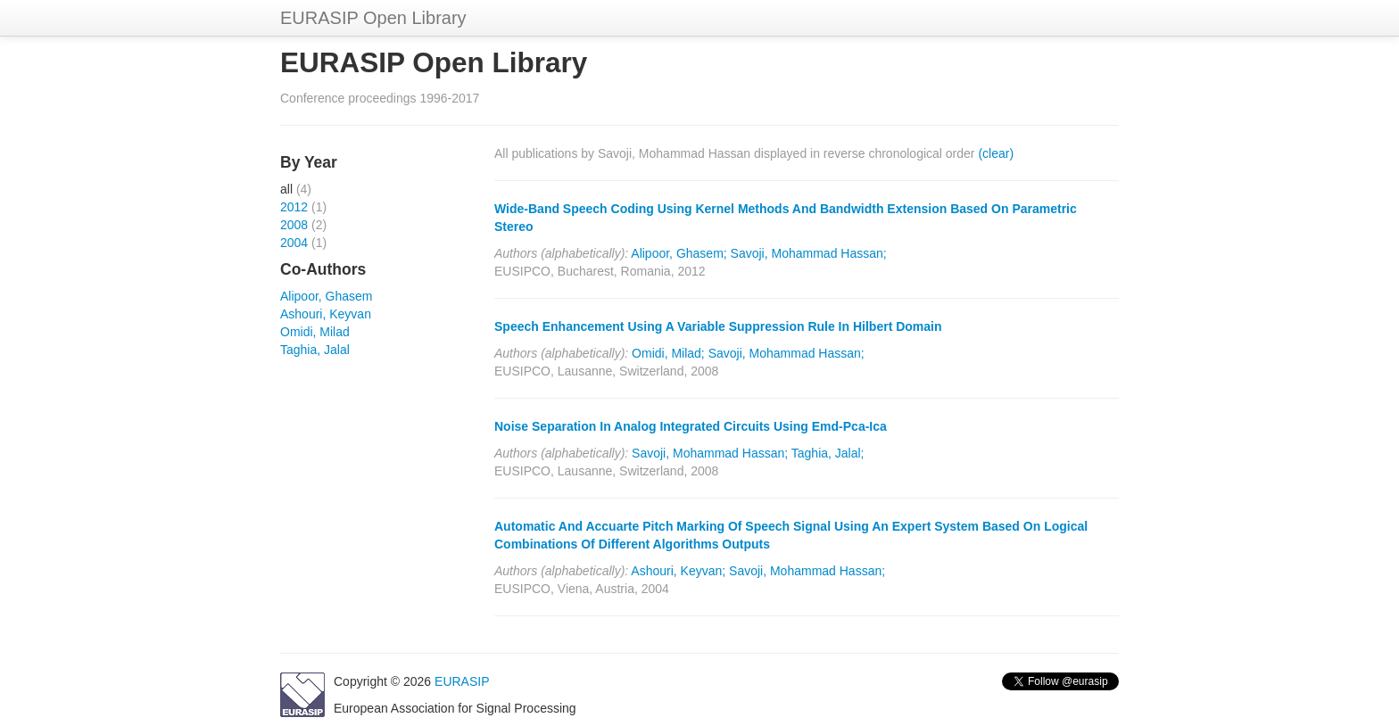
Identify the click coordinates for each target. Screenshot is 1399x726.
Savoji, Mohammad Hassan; (809, 253)
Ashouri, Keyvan (325, 314)
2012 (294, 207)
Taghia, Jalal (315, 349)
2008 (294, 225)
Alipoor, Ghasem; (678, 253)
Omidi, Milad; (668, 353)
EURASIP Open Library (373, 18)
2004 (294, 242)
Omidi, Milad (315, 332)
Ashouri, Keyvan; (678, 571)
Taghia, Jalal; (828, 453)
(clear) (996, 153)
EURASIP (462, 681)
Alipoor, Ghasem (326, 296)
